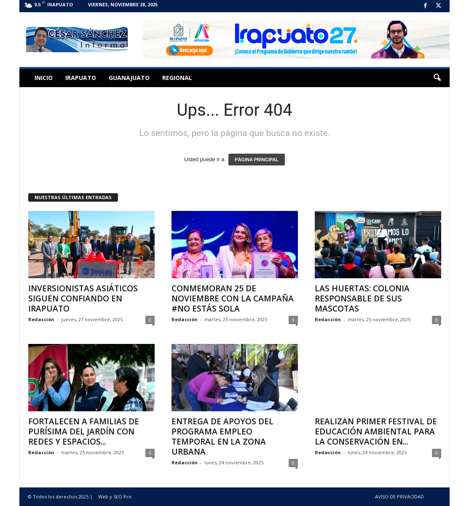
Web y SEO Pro (114, 496)
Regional (177, 78)
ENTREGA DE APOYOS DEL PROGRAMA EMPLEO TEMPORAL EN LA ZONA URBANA (222, 436)
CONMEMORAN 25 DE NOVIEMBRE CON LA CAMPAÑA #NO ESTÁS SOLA (233, 298)
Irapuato (80, 78)
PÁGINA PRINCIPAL (257, 159)
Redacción (41, 319)
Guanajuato (129, 78)
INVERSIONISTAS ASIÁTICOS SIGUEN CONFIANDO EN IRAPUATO (83, 298)
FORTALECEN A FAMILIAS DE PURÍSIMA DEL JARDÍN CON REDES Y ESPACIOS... (83, 431)
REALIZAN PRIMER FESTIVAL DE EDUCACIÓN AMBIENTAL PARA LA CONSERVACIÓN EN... (376, 431)
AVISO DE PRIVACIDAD (399, 496)
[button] (437, 78)
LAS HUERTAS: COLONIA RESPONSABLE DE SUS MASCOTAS (362, 298)
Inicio (44, 78)
